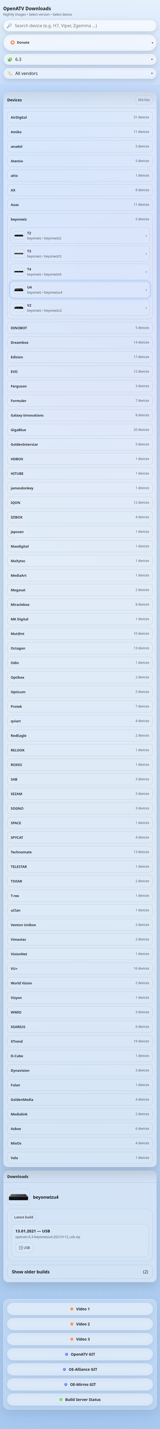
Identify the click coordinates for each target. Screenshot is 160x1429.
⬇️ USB (24, 1247)
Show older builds (80, 1272)
